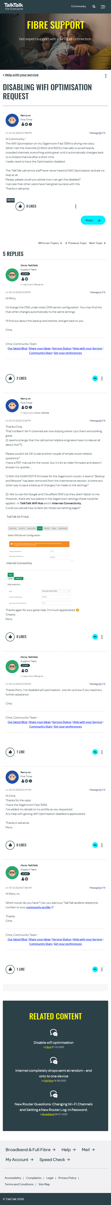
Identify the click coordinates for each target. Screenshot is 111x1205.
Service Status (61, 348)
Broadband (48, 1114)
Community (79, 6)
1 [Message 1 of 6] (100, 292)
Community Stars (40, 353)
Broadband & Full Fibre (28, 1149)
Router (10, 200)
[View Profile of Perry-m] (27, 115)
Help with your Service (87, 348)
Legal (49, 1178)
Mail (86, 1149)
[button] (94, 6)
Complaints (33, 1178)
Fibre (48, 1046)
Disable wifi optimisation (54, 1042)
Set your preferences (68, 353)
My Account (17, 1159)
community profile (39, 907)
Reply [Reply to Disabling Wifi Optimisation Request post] (89, 220)
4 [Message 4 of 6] (100, 789)
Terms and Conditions (19, 1184)
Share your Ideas (40, 348)
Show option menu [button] (105, 75)
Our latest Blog (17, 348)
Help (66, 1149)
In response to (32, 284)
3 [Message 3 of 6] (100, 684)
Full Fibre (48, 1080)
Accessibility (13, 1178)
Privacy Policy (67, 1178)
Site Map (44, 1184)
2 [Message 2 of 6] (100, 420)
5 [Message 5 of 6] (100, 887)
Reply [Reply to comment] (95, 378)
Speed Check (52, 1159)
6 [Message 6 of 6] (100, 133)
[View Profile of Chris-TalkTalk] (32, 265)
